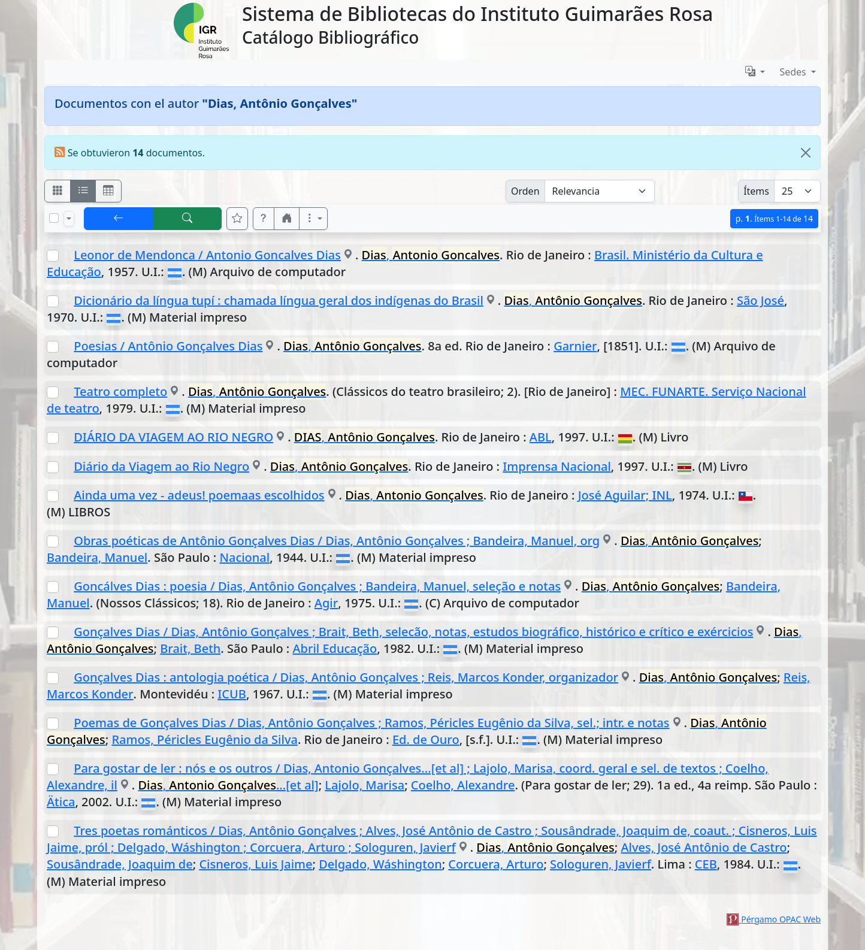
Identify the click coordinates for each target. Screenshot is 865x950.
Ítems (756, 191)
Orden (525, 191)
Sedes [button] (794, 71)
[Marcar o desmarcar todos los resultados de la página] (54, 218)
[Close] (805, 153)
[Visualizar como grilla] (108, 191)
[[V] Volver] (118, 218)
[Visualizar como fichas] (57, 191)
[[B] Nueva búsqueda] (187, 218)
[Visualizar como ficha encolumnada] (83, 191)
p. (774, 218)
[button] (263, 218)
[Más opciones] (313, 218)
